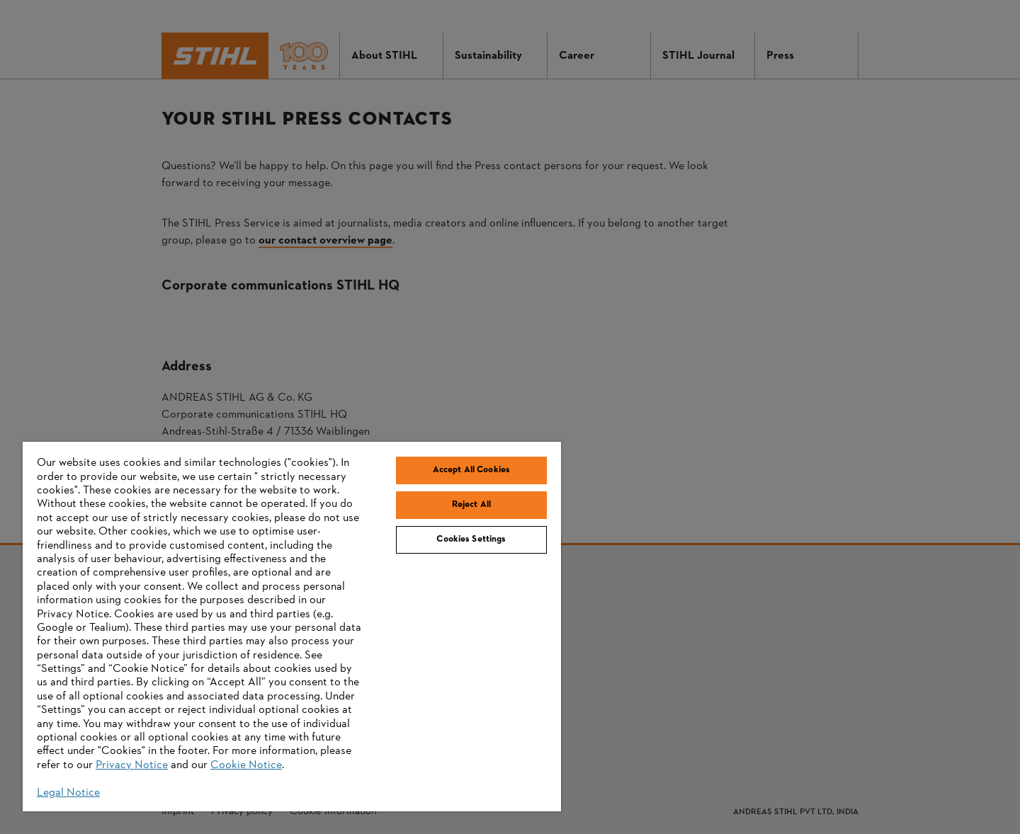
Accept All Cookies (471, 470)
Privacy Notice (132, 765)
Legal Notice (68, 793)
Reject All (471, 504)
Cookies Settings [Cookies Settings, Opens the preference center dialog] (471, 539)
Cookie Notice (246, 765)
